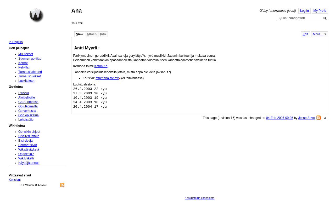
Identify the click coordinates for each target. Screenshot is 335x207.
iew (79, 34)
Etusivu (23, 93)
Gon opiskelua (28, 115)
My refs (320, 11)
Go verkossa (27, 111)
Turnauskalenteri (30, 72)
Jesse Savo (306, 118)
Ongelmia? (26, 154)
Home (36, 15)
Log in (304, 11)
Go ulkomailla (28, 106)
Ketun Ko (101, 66)
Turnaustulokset (29, 76)
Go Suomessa (28, 102)
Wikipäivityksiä (28, 149)
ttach (92, 34)
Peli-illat (24, 67)
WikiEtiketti (26, 158)
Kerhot (23, 63)
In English (16, 42)
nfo (103, 34)
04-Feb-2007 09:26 (279, 118)
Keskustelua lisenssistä (199, 197)
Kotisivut (15, 180)
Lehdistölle (26, 120)
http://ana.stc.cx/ (107, 78)
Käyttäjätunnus (28, 163)
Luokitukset (26, 81)
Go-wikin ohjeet (29, 132)
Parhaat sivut (27, 145)
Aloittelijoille (26, 97)
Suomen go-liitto (29, 58)
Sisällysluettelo (28, 136)
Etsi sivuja (25, 140)
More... (318, 34)
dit (305, 34)
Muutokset (25, 54)
